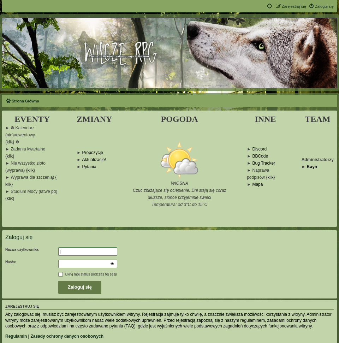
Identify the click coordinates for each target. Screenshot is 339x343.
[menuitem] (321, 6)
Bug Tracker (263, 163)
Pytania (89, 167)
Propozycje (92, 152)
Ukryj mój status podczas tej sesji (87, 274)
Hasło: (10, 262)
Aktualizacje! (94, 160)
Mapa (257, 184)
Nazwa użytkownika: (22, 250)
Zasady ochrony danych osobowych (66, 336)
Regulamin (16, 336)
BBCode (260, 156)
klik (10, 142)
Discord (259, 149)
